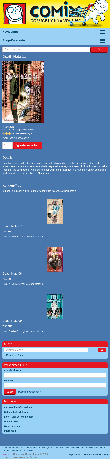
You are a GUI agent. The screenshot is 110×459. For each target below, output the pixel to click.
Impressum (75, 454)
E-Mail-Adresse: (13, 370)
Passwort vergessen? (29, 391)
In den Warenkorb (27, 145)
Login (10, 392)
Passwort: (9, 380)
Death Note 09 (12, 320)
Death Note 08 (12, 273)
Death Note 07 (12, 226)
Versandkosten (27, 130)
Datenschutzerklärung (96, 454)
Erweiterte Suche (15, 355)
